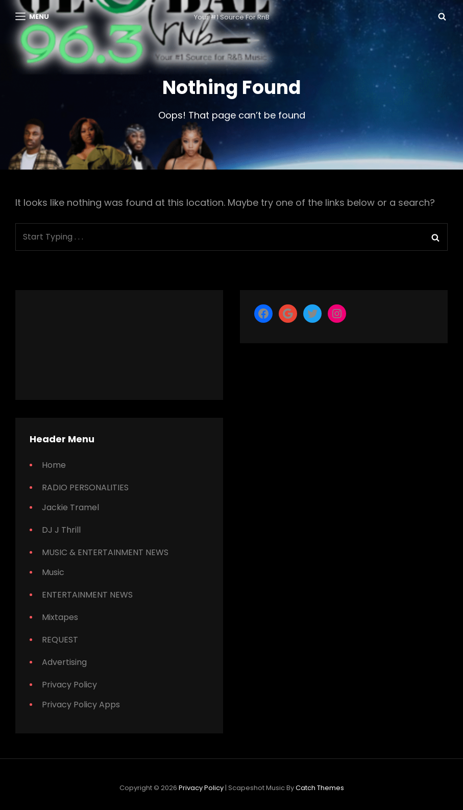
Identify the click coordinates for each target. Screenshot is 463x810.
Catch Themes (320, 788)
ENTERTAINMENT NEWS (87, 595)
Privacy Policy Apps (81, 704)
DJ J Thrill (61, 530)
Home (54, 465)
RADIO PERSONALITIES (85, 487)
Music (53, 572)
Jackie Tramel (70, 507)
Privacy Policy (69, 684)
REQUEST (60, 640)
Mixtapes (60, 617)
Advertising (64, 662)
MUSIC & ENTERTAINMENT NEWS (105, 552)
